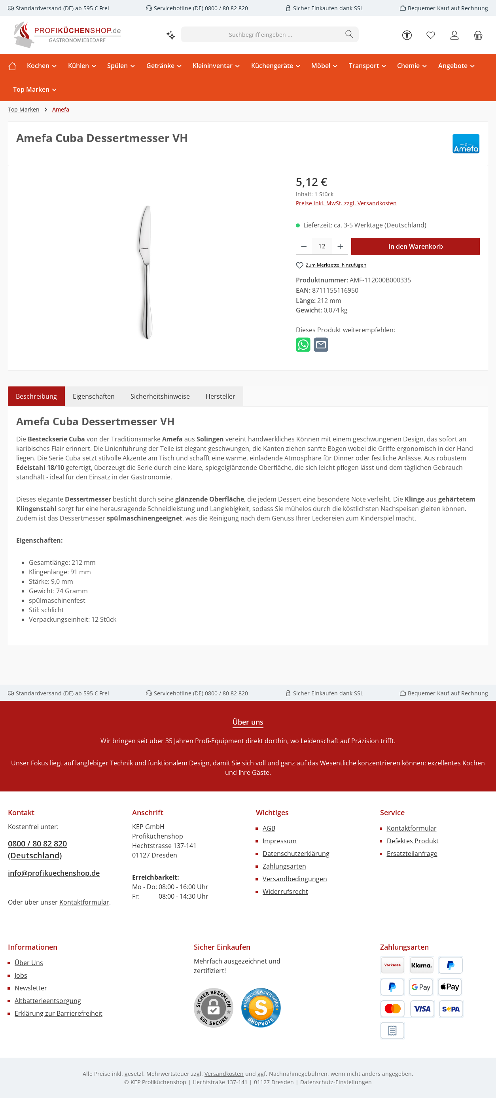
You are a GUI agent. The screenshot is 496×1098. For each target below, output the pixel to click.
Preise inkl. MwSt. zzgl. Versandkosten (346, 203)
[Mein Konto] (454, 35)
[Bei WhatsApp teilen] (303, 344)
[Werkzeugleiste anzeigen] (407, 34)
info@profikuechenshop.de (54, 873)
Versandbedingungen (295, 879)
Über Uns (29, 962)
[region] (148, 258)
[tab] (36, 396)
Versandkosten (224, 1073)
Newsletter (31, 988)
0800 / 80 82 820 (225, 8)
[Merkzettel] (431, 35)
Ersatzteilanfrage (412, 853)
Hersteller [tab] (220, 396)
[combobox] (261, 34)
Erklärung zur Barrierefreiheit (58, 1013)
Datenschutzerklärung (296, 853)
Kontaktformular (84, 902)
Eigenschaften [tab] (94, 396)
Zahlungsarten (284, 866)
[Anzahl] (322, 246)
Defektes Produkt (413, 841)
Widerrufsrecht (285, 891)
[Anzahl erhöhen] (340, 246)
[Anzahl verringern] (304, 246)
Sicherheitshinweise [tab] (160, 396)
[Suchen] (349, 34)
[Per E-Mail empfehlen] (321, 344)
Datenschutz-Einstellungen (336, 1082)
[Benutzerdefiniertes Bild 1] (261, 1008)
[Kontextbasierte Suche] (171, 35)
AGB (269, 828)
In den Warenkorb (415, 246)
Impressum (280, 841)
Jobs (21, 975)
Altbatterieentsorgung (48, 1000)
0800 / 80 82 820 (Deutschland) (37, 849)
